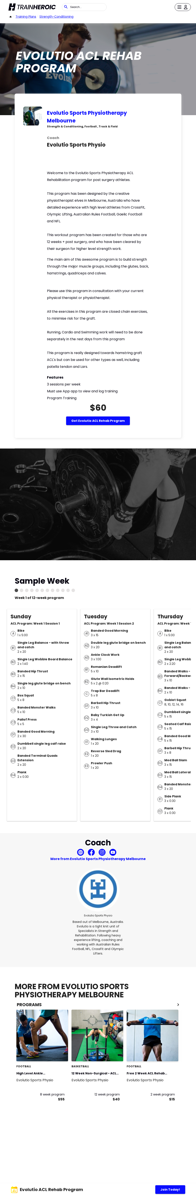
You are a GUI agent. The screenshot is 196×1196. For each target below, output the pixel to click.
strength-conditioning (56, 16)
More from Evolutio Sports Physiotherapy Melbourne (98, 858)
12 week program (107, 1094)
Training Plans (26, 16)
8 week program (52, 1094)
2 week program (163, 1094)
